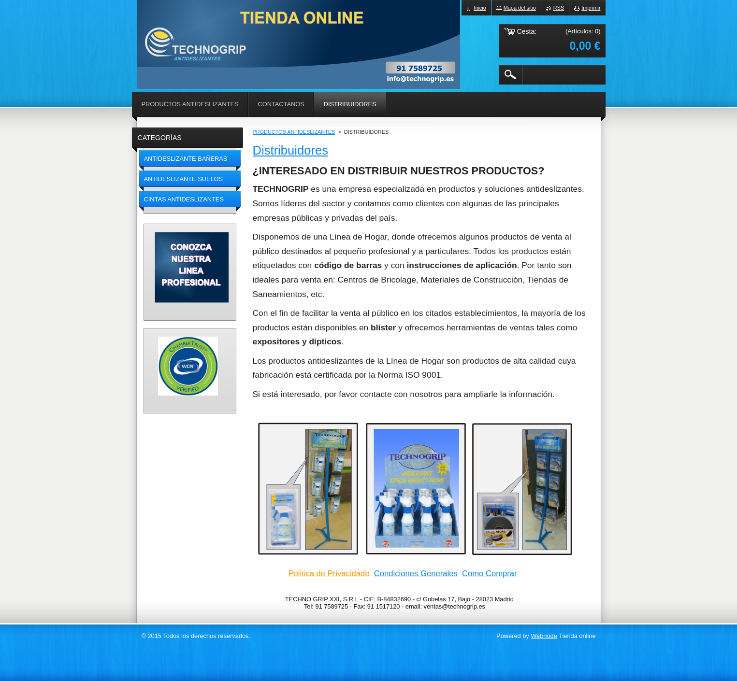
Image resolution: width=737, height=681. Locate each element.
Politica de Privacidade (328, 573)
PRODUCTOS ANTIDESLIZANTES (294, 132)
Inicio (480, 8)
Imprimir (590, 8)
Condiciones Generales (416, 573)
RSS (558, 8)
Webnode (544, 635)
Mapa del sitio (520, 8)
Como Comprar (489, 573)
